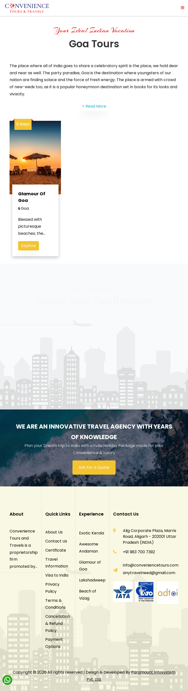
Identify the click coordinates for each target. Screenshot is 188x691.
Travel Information (56, 562)
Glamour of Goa (31, 197)
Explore (28, 245)
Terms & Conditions (55, 604)
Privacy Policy (52, 587)
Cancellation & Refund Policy (57, 623)
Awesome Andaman (88, 547)
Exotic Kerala (91, 533)
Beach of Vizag (87, 594)
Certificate (55, 550)
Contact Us (56, 541)
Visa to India (56, 575)
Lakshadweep (92, 580)
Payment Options (54, 643)
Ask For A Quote (94, 467)
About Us (54, 532)
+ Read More (94, 106)
